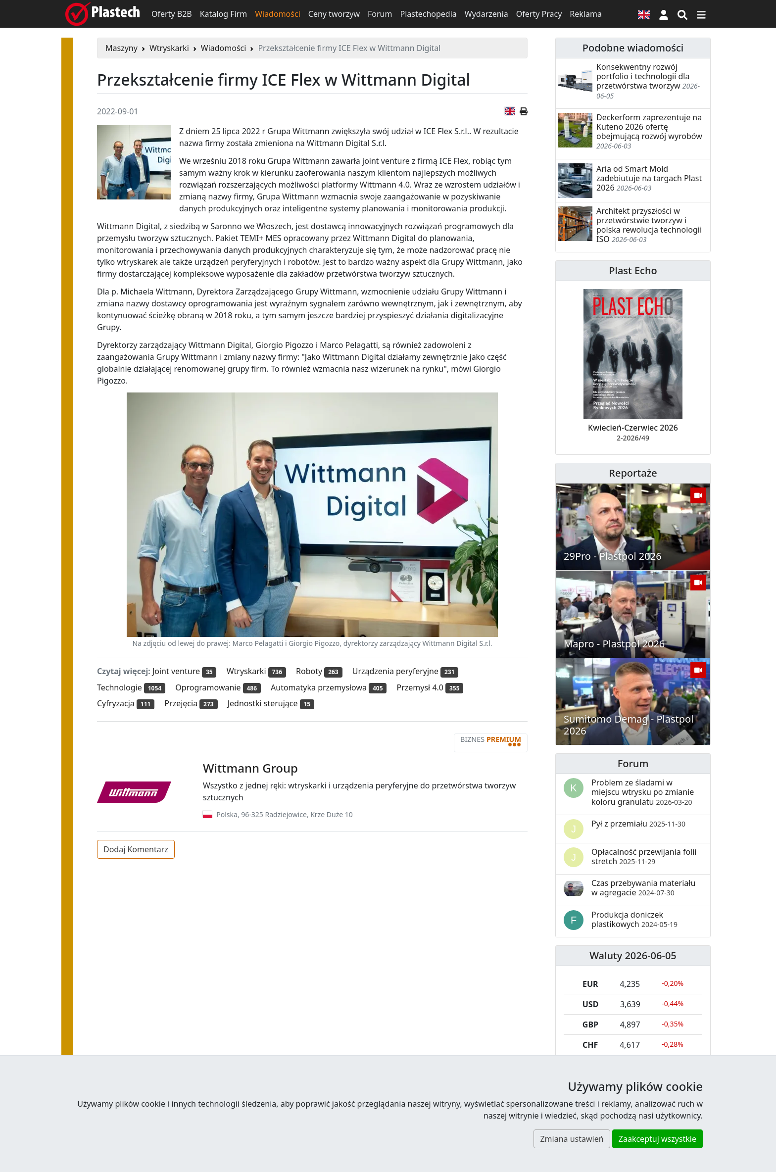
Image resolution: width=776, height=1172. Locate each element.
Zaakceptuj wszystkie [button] (657, 1138)
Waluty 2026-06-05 (633, 955)
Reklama (586, 13)
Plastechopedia (428, 13)
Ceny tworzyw (334, 13)
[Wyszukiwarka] (682, 13)
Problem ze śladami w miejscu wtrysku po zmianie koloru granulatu (642, 792)
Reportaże (633, 473)
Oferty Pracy (539, 13)
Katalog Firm (223, 13)
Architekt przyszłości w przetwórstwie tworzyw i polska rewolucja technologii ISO (649, 225)
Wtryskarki (169, 48)
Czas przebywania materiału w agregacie (643, 888)
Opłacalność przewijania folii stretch (644, 856)
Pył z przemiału (638, 823)
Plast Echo (633, 270)
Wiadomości (277, 13)
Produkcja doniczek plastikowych (634, 919)
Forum (380, 13)
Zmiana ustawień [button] (571, 1138)
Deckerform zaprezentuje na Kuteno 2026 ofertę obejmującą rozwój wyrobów (649, 127)
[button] (663, 13)
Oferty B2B (171, 13)
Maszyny (121, 48)
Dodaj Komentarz (135, 849)
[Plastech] (102, 14)
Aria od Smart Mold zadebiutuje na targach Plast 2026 (649, 178)
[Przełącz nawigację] (701, 13)
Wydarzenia (486, 13)
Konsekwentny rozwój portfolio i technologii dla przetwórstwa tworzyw (642, 76)
